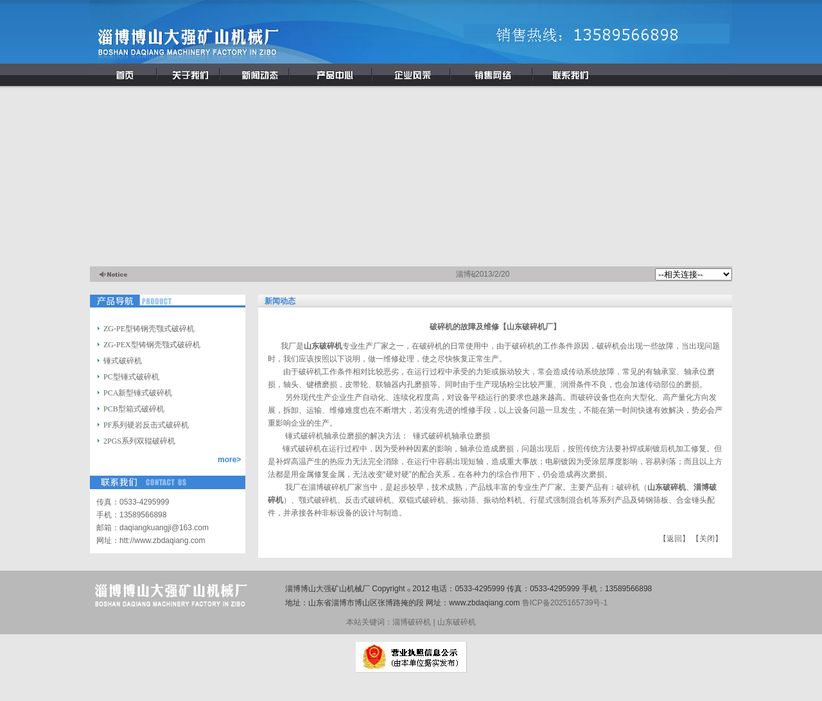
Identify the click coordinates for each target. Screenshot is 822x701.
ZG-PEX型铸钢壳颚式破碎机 (151, 344)
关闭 (707, 538)
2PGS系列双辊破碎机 (139, 441)
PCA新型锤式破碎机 (137, 392)
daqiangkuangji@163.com (164, 527)
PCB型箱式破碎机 (133, 408)
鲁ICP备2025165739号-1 (565, 602)
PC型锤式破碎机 (131, 376)
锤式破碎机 (122, 360)
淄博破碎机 (327, 487)
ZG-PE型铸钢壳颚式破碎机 (149, 328)
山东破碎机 (666, 487)
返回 (674, 538)
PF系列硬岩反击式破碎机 (146, 424)
